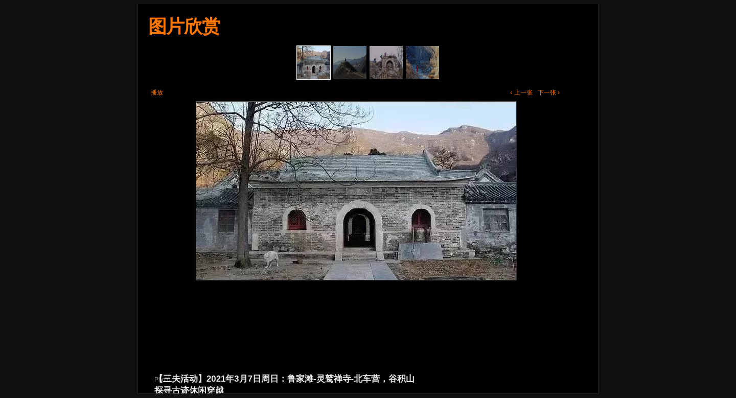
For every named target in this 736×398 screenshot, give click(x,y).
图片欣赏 (184, 26)
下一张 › (549, 92)
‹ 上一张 (521, 92)
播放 (157, 92)
